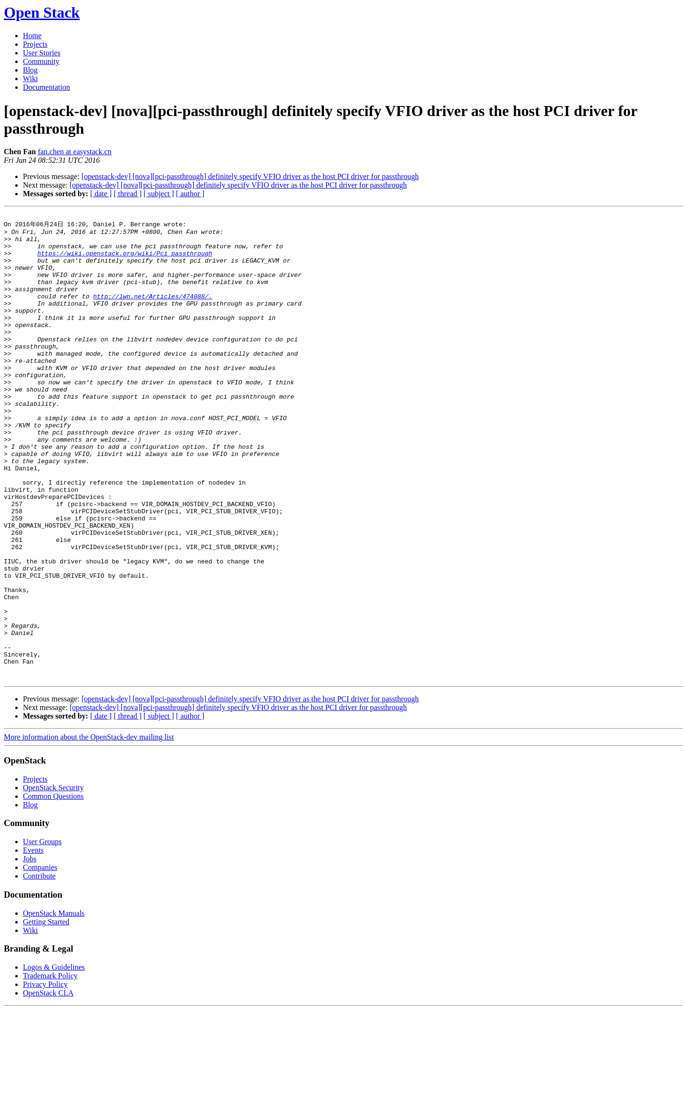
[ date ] (101, 194)
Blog (30, 70)
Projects (35, 44)
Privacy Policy (45, 1076)
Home (32, 36)
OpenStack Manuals (53, 1005)
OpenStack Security (53, 880)
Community (41, 61)
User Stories (42, 53)
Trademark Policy (50, 1068)
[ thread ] (128, 194)
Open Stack (42, 12)
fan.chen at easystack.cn (75, 152)
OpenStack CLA (48, 1085)
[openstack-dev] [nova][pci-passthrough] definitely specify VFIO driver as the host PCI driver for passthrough (250, 176)
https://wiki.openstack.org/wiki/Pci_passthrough (124, 260)
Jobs (29, 951)
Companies (40, 959)
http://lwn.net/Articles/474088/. (152, 312)
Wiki (30, 78)
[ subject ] (159, 194)
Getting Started (46, 1014)
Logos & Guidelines (54, 1059)
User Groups (42, 934)
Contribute (39, 968)
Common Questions (53, 888)
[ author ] (190, 194)
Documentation (46, 87)
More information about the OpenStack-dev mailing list (89, 829)
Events (33, 942)
